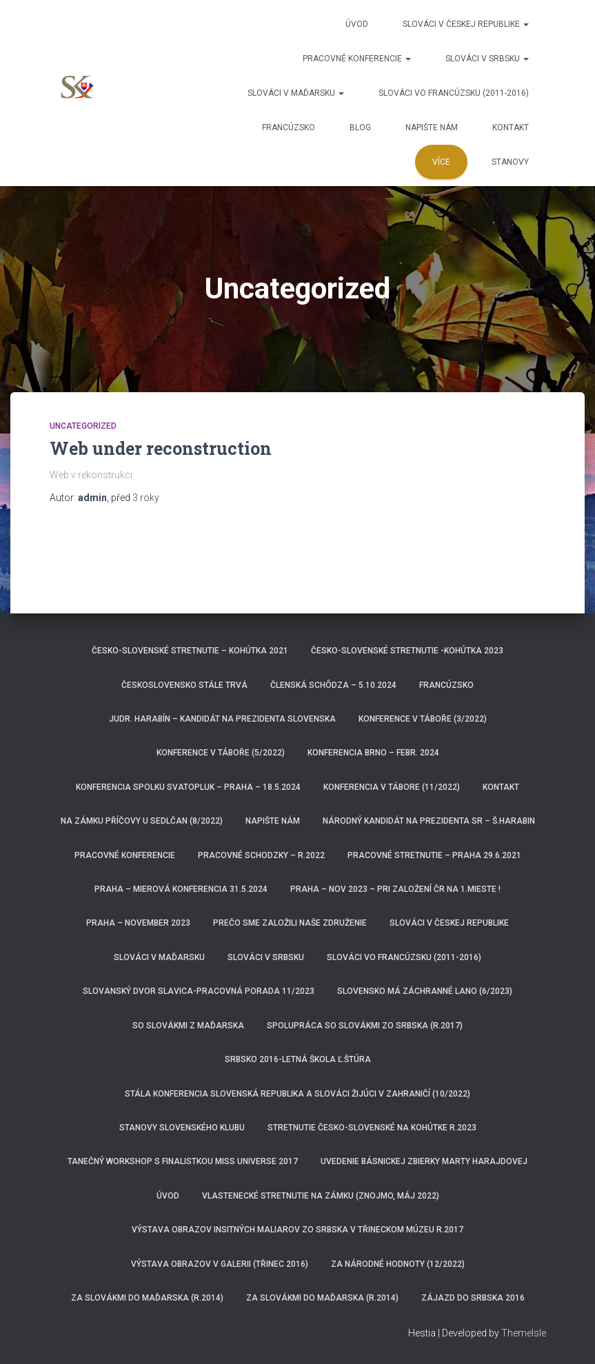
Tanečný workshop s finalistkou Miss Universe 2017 (183, 1161)
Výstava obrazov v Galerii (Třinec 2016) (219, 1264)
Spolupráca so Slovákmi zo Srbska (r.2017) (365, 1025)
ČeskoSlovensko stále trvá (184, 685)
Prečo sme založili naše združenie (290, 923)
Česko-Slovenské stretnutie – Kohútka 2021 (190, 650)
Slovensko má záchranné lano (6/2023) (424, 991)
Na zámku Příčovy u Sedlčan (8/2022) (142, 821)
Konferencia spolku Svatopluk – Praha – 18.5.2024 (188, 787)
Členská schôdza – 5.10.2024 (333, 685)
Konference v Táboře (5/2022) (221, 752)
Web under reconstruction (161, 448)
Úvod (356, 24)
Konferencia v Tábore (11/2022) (391, 787)
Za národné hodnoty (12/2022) (398, 1264)
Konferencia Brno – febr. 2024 (373, 752)
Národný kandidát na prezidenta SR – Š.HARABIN (429, 821)
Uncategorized (83, 426)
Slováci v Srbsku (487, 58)
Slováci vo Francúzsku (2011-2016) (454, 93)
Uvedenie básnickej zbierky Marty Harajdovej (424, 1161)
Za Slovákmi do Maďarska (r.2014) (147, 1298)
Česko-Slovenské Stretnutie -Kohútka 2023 (407, 650)
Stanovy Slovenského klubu (182, 1127)
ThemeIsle (523, 1332)
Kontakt (510, 127)
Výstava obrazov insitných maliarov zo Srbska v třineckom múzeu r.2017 (297, 1229)
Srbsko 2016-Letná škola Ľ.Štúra (298, 1059)
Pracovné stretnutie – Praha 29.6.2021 (434, 855)
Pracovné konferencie (357, 58)
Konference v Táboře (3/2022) (423, 719)
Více (441, 162)
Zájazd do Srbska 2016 (473, 1298)
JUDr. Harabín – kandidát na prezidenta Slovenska (222, 719)
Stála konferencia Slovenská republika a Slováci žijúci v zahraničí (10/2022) (297, 1094)
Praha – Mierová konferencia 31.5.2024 (181, 889)
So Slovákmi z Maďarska (188, 1025)
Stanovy (510, 162)
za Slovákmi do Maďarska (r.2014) (322, 1298)
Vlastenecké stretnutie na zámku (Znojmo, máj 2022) (320, 1196)
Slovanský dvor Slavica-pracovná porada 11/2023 (198, 991)
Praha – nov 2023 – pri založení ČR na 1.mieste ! (395, 889)
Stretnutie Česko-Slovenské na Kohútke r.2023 (372, 1127)
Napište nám (431, 127)
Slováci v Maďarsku (296, 93)
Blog (360, 127)
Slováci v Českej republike (466, 24)
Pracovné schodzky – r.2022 (261, 855)
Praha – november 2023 (138, 923)
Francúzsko (288, 127)
